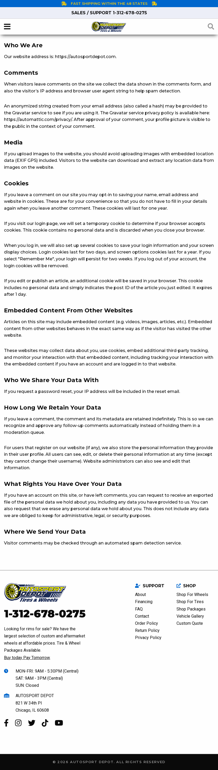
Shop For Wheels (192, 594)
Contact (142, 616)
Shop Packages (191, 609)
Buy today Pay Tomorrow (27, 657)
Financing (143, 601)
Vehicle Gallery (190, 616)
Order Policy (146, 623)
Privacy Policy (148, 637)
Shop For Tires (190, 601)
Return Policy (147, 630)
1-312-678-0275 (109, 12)
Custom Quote (190, 623)
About (140, 594)
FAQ (139, 609)
